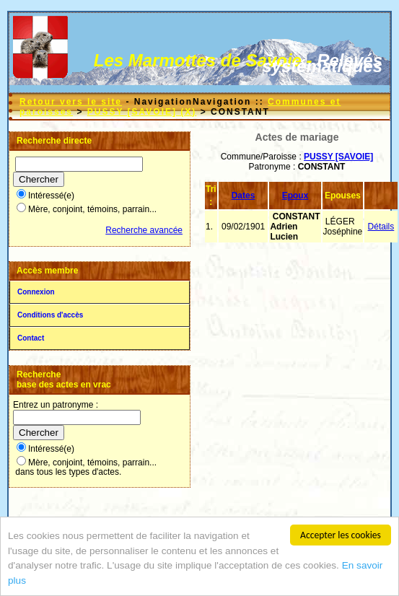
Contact (30, 338)
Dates (243, 195)
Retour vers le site (70, 102)
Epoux (295, 195)
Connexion (36, 292)
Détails (381, 227)
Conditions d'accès (50, 315)
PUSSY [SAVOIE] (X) (142, 112)
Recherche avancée (144, 230)
